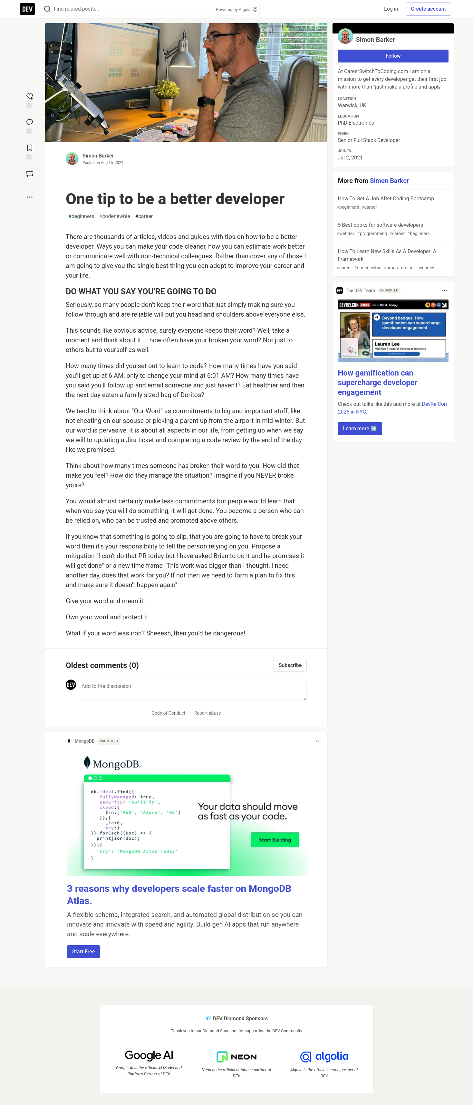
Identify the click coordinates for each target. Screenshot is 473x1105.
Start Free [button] (83, 951)
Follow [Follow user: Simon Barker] (393, 56)
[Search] (47, 9)
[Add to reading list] (29, 151)
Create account (428, 9)
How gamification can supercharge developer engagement (377, 382)
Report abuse (207, 713)
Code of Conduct (169, 713)
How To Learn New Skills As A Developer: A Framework (392, 259)
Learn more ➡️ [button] (360, 428)
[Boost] (29, 173)
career (144, 216)
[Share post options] (29, 197)
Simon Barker (98, 156)
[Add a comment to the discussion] (192, 690)
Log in (391, 9)
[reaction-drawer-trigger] (29, 100)
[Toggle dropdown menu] (318, 741)
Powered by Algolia (236, 9)
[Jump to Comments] (29, 125)
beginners (81, 216)
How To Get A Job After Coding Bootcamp (392, 203)
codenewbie (114, 216)
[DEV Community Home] (27, 9)
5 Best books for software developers (392, 229)
